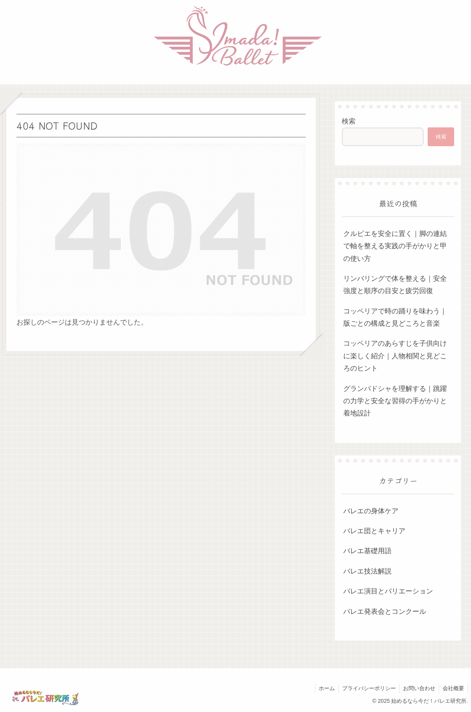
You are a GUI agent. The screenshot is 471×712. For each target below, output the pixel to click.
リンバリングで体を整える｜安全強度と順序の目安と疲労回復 (395, 285)
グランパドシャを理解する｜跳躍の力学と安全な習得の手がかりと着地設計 (395, 401)
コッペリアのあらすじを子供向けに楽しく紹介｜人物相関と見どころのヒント (395, 356)
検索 (349, 121)
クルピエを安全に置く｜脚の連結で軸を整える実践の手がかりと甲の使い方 (395, 246)
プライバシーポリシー (367, 688)
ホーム (324, 688)
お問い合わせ (418, 688)
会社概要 (453, 688)
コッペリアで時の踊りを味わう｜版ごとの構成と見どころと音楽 (395, 317)
